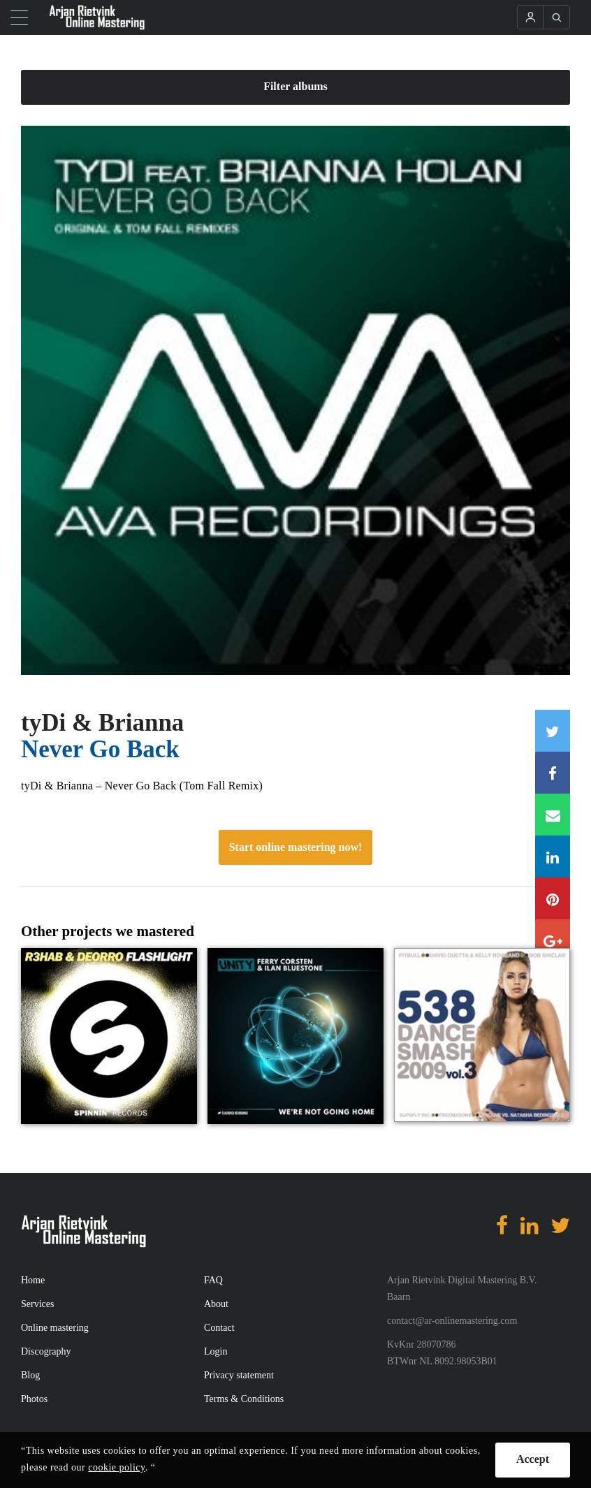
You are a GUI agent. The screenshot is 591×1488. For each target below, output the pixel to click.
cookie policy (116, 1467)
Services (37, 1304)
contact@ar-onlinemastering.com (452, 1320)
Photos (34, 1399)
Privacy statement (239, 1375)
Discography (46, 1351)
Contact (219, 1327)
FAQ (213, 1280)
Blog (30, 1375)
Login (215, 1351)
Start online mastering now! (296, 847)
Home (33, 1280)
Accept (532, 1459)
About (216, 1304)
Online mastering (55, 1327)
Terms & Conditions (244, 1399)
